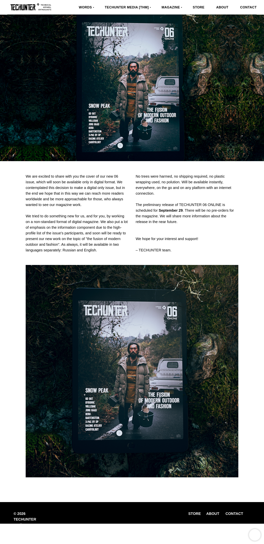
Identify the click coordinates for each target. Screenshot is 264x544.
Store (198, 7)
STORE (194, 514)
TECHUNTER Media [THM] (127, 7)
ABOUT (212, 514)
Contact (248, 7)
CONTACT (234, 514)
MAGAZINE (171, 7)
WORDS (85, 7)
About (222, 7)
